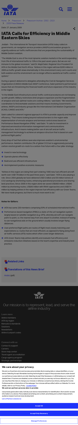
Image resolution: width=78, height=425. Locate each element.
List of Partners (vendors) (11, 400)
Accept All (39, 407)
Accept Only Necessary (39, 415)
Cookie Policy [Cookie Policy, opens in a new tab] (31, 387)
